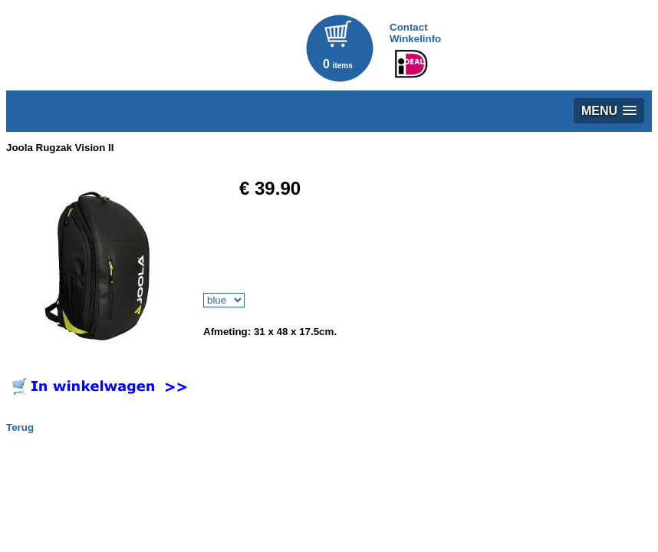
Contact (409, 27)
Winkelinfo (415, 38)
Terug (20, 427)
